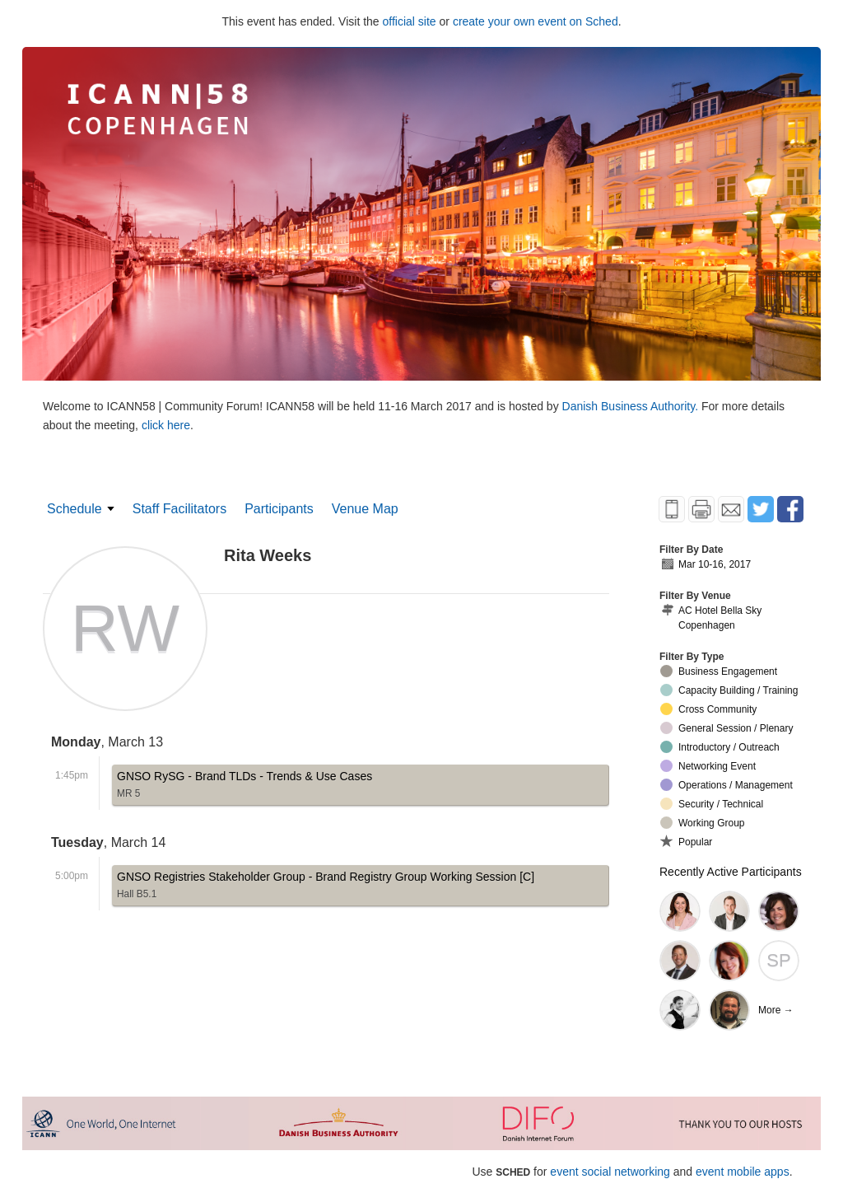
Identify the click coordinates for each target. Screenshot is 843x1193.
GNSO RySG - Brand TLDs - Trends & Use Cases (244, 787)
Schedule (74, 509)
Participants (279, 509)
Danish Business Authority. (631, 406)
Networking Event (708, 766)
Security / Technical (711, 804)
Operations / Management (726, 785)
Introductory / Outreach (720, 747)
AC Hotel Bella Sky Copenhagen (710, 617)
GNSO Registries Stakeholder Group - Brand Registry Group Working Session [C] (325, 887)
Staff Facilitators (179, 509)
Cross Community (708, 709)
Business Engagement (718, 671)
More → (776, 1010)
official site (409, 21)
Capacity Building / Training (729, 690)
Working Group (702, 822)
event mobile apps (742, 1171)
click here (166, 425)
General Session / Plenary (726, 728)
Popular (686, 841)
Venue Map (365, 509)
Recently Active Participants (730, 871)
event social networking (610, 1171)
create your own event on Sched (535, 21)
